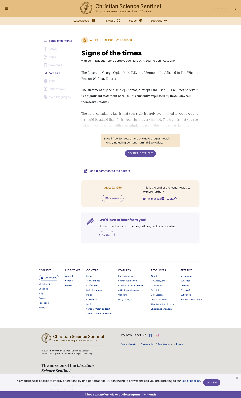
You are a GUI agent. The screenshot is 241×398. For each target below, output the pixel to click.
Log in (221, 8)
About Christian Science (162, 304)
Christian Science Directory (131, 285)
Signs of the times (111, 53)
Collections (91, 299)
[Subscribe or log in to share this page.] (51, 57)
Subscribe (185, 280)
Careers (42, 298)
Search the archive (127, 280)
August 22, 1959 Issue (118, 40)
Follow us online (133, 335)
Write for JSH (45, 284)
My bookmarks (125, 276)
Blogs (89, 295)
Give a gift (185, 290)
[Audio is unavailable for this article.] (51, 49)
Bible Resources (94, 290)
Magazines (72, 270)
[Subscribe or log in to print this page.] (50, 81)
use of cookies (190, 381)
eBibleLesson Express (128, 290)
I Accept (212, 382)
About (154, 276)
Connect (45, 270)
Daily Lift (155, 290)
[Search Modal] (234, 8)
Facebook (44, 303)
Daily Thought (125, 299)
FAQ (41, 293)
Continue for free (140, 153)
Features (124, 270)
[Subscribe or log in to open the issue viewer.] (55, 89)
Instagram (44, 307)
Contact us (49, 277)
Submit (106, 234)
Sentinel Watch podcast (98, 309)
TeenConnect (93, 280)
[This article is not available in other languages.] (58, 97)
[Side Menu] (7, 8)
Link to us (43, 288)
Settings (186, 270)
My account (186, 276)
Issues (89, 276)
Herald (68, 285)
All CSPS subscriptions (191, 299)
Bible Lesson (157, 295)
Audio (171, 199)
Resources (158, 270)
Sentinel (69, 280)
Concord (122, 295)
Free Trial (185, 285)
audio (99, 313)
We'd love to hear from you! (122, 220)
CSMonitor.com (158, 285)
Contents (112, 198)
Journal (69, 276)
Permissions (164, 343)
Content (92, 270)
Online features (153, 199)
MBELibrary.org (158, 280)
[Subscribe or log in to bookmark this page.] (53, 65)
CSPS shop (186, 295)
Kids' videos (92, 285)
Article (94, 40)
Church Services (159, 299)
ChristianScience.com (161, 309)
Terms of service (129, 343)
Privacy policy (147, 343)
